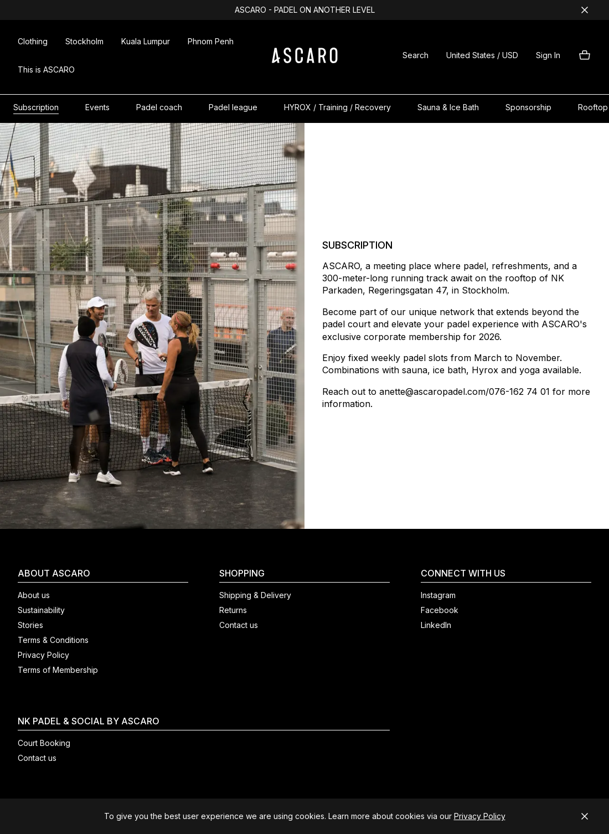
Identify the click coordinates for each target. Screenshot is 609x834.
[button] (415, 57)
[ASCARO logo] (305, 60)
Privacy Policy (479, 816)
